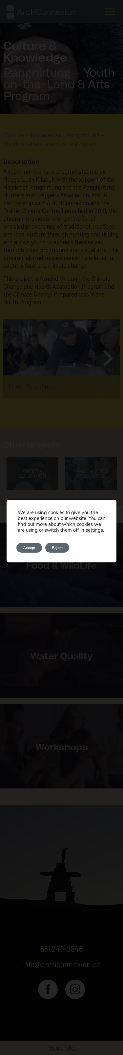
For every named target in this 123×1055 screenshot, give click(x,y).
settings (94, 530)
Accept (29, 547)
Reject (57, 547)
